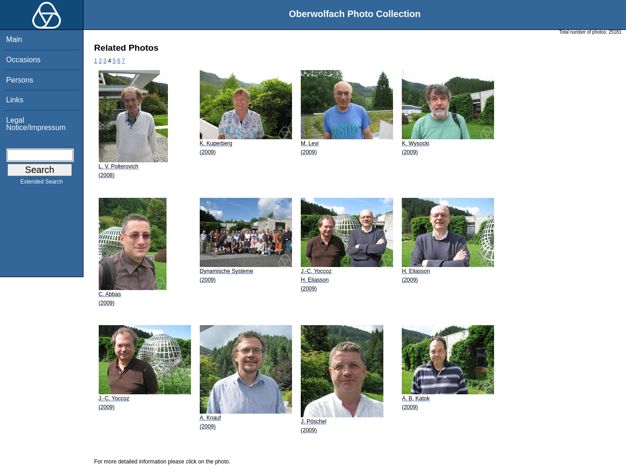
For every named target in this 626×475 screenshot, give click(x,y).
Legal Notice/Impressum (36, 123)
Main (14, 39)
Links (14, 100)
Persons (19, 80)
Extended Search (41, 183)
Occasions (23, 60)
